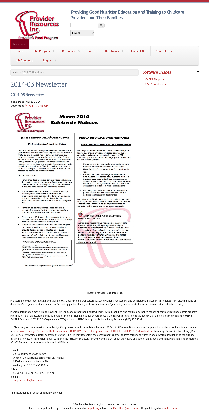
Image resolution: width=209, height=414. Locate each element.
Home (19, 51)
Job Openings (24, 60)
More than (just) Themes (126, 408)
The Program (41, 51)
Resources (68, 51)
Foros (91, 51)
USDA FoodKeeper (156, 84)
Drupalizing (93, 408)
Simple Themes (170, 408)
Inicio (16, 72)
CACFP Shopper (154, 79)
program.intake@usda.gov (27, 380)
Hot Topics (112, 51)
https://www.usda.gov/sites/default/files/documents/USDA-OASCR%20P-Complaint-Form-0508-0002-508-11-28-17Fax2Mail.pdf (83, 331)
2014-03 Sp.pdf (38, 106)
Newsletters (164, 51)
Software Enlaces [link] (157, 72)
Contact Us (138, 51)
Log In (47, 60)
